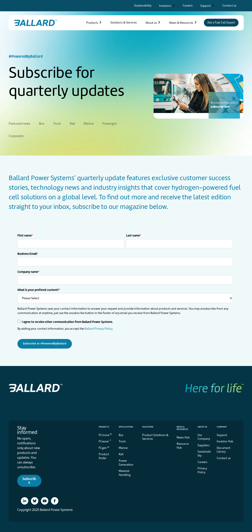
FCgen (104, 447)
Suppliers (204, 445)
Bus (121, 434)
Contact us (224, 458)
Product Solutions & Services (155, 436)
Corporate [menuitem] (16, 135)
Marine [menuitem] (89, 123)
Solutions (147, 426)
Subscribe (29, 480)
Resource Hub (183, 445)
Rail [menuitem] (72, 123)
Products (104, 426)
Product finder (104, 456)
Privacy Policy (202, 470)
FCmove (105, 434)
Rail (121, 454)
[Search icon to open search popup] (242, 5)
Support (222, 434)
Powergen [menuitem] (109, 123)
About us (202, 426)
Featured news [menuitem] (19, 123)
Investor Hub (225, 441)
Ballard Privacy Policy (98, 328)
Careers (202, 461)
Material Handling (124, 472)
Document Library (223, 449)
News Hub (183, 437)
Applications (126, 426)
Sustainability (204, 453)
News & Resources (182, 427)
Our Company (204, 436)
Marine (123, 447)
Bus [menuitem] (41, 123)
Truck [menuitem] (57, 123)
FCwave (105, 441)
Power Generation (126, 462)
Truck (122, 441)
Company (222, 426)
